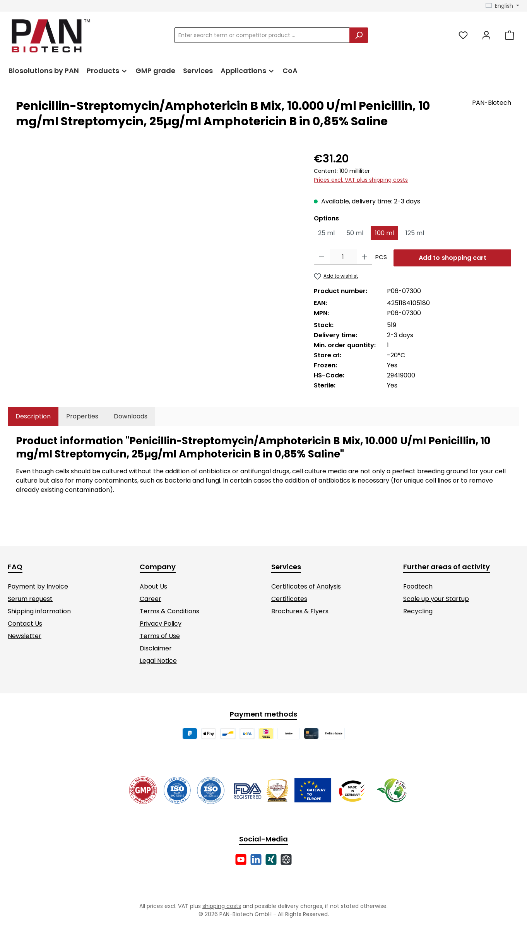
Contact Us (25, 623)
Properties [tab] (82, 416)
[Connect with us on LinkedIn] (256, 859)
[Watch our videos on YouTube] (241, 859)
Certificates (289, 598)
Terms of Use (160, 635)
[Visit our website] (286, 859)
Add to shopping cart (452, 257)
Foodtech (418, 586)
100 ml (384, 233)
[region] (157, 234)
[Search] (358, 35)
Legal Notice (158, 660)
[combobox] (262, 35)
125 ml (415, 233)
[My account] (486, 35)
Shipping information (39, 611)
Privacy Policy (160, 623)
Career (150, 598)
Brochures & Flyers (300, 611)
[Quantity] (343, 257)
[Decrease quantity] (322, 257)
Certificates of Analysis (306, 586)
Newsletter (24, 635)
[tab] (33, 416)
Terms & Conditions (169, 611)
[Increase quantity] (365, 257)
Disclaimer (156, 648)
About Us (153, 586)
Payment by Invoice (38, 586)
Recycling (418, 611)
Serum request (30, 598)
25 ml (326, 233)
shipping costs (221, 906)
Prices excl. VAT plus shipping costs (361, 180)
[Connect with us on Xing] (271, 859)
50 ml (354, 233)
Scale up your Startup (436, 598)
